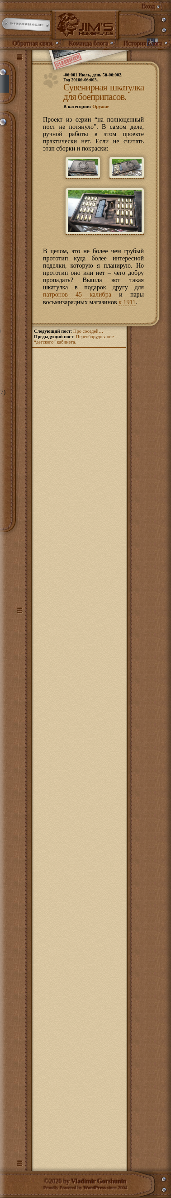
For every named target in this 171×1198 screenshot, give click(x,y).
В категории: (86, 106)
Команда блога (88, 43)
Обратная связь (33, 43)
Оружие (100, 106)
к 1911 (127, 302)
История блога (143, 43)
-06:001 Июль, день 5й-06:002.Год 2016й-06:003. (93, 77)
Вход (148, 6)
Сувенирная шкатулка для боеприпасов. (103, 92)
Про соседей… (88, 331)
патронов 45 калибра (77, 294)
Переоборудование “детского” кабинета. (74, 339)
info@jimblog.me (27, 25)
